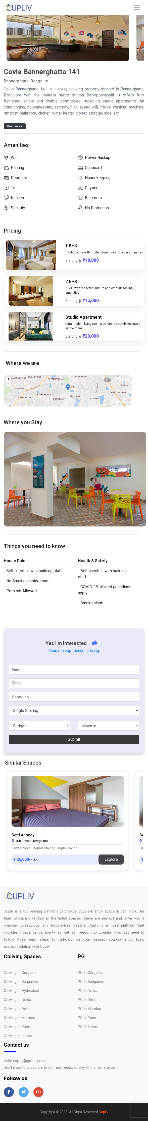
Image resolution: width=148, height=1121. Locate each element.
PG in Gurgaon (90, 972)
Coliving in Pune (17, 1027)
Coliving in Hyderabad (21, 990)
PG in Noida (87, 990)
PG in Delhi (86, 999)
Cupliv (103, 1112)
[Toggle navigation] (137, 7)
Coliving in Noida (17, 999)
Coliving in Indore (18, 1036)
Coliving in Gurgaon (20, 972)
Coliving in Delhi (16, 1008)
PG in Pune (87, 1018)
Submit (74, 739)
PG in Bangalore (91, 981)
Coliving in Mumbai (19, 1018)
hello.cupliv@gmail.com (24, 1060)
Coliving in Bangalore (21, 981)
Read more (14, 126)
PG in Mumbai (89, 1008)
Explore (111, 859)
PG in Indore (88, 1027)
